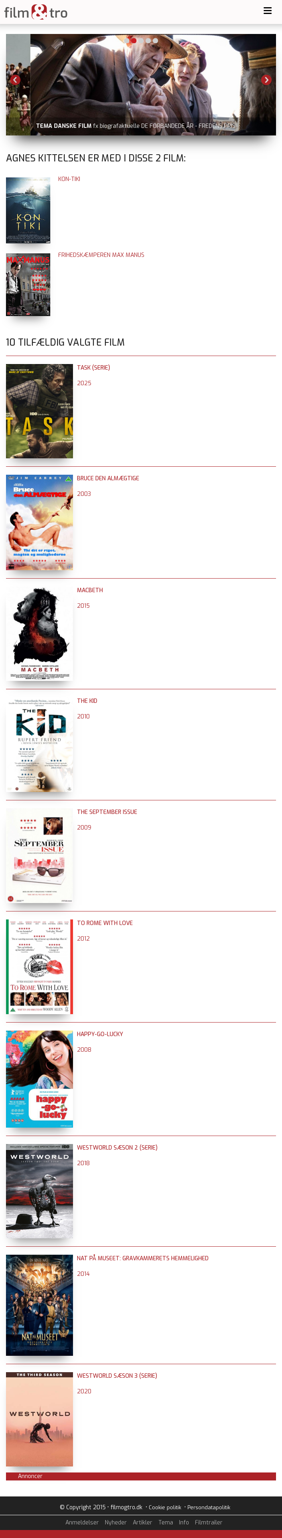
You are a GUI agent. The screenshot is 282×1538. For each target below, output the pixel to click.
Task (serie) (93, 368)
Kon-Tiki (69, 179)
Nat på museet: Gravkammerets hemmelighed (143, 1258)
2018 (83, 1163)
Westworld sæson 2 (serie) (117, 1148)
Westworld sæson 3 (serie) (117, 1376)
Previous (15, 80)
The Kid (87, 701)
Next (266, 80)
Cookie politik (165, 1507)
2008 (84, 1050)
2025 (84, 383)
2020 (84, 1391)
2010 (83, 716)
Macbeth (90, 590)
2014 (83, 1274)
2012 (83, 939)
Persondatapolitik (208, 1507)
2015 (83, 606)
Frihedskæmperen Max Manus (101, 255)
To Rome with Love (105, 923)
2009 (84, 828)
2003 (84, 494)
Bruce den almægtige (108, 478)
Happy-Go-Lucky (100, 1034)
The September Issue (107, 812)
